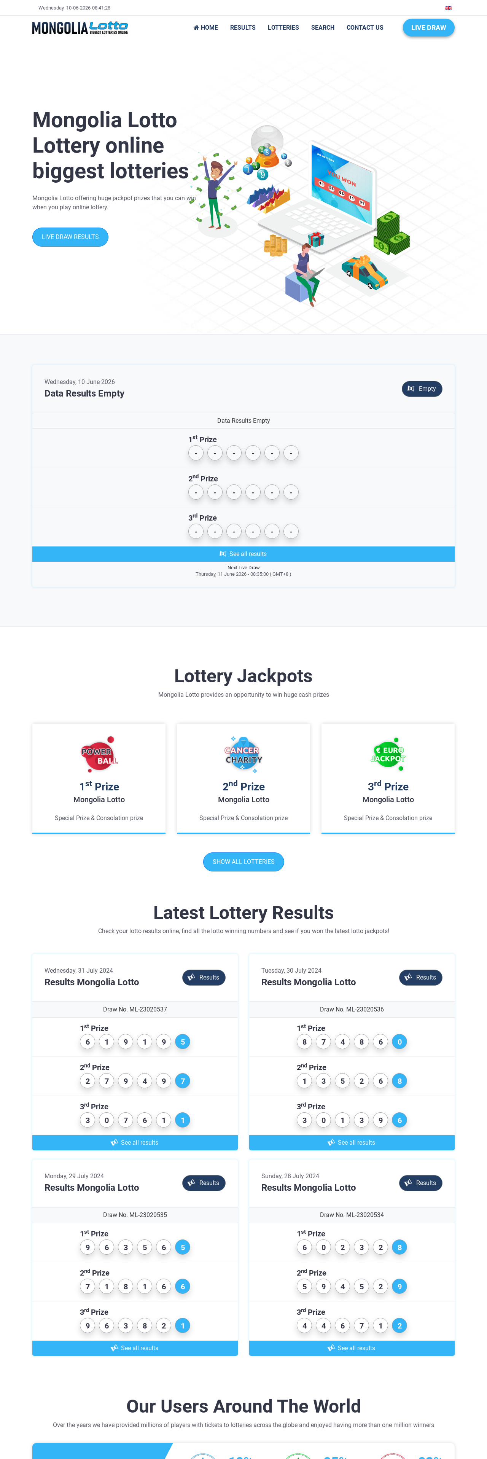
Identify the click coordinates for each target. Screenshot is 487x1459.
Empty (422, 388)
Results (203, 977)
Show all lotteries (244, 861)
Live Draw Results (70, 237)
